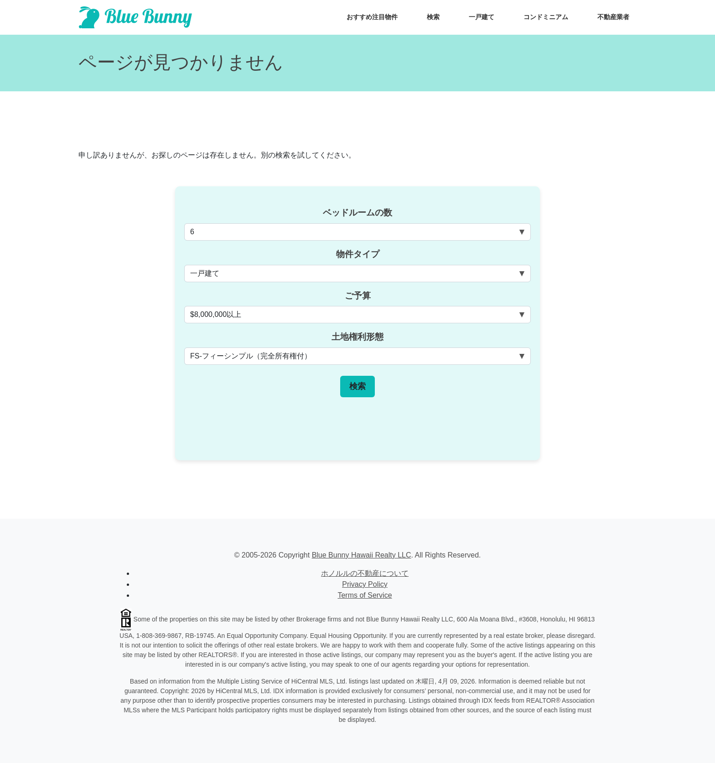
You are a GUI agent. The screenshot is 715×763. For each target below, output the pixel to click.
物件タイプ (357, 254)
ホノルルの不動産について (365, 573)
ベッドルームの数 (357, 212)
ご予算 (358, 295)
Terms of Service (364, 595)
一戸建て (481, 17)
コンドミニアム (545, 17)
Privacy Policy (365, 584)
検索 (433, 17)
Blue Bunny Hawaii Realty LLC (361, 555)
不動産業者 (613, 17)
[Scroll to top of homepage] (135, 17)
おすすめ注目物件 (372, 17)
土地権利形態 (357, 337)
